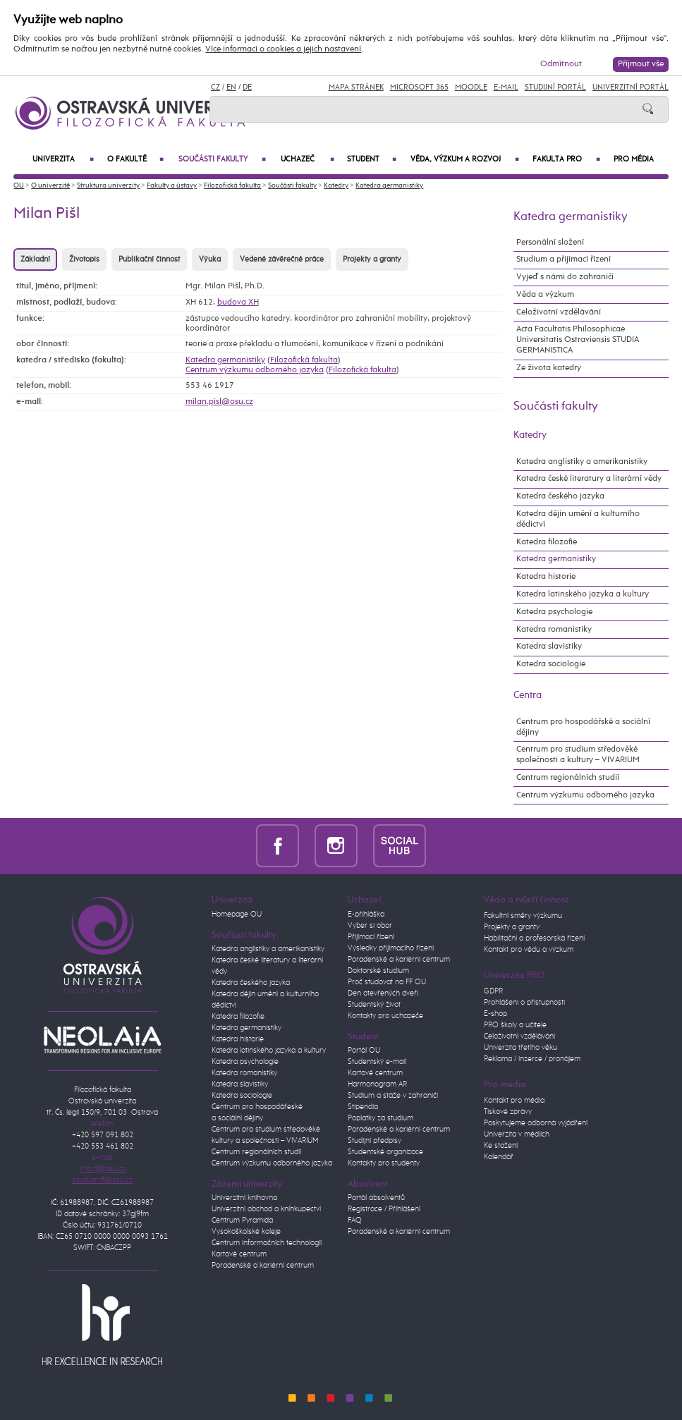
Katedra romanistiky (554, 629)
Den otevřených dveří (383, 993)
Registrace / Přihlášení (384, 1209)
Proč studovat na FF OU (387, 982)
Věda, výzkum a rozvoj (464, 160)
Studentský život (374, 1004)
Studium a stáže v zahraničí (393, 1095)
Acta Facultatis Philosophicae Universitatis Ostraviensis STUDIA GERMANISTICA (577, 340)
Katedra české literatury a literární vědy (589, 479)
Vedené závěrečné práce (282, 259)
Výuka (210, 259)
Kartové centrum (239, 1254)
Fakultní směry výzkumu (523, 915)
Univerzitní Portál (630, 87)
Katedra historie (546, 577)
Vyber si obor (370, 925)
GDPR (493, 991)
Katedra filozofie (546, 542)
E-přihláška (366, 914)
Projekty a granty (372, 259)
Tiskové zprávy (508, 1111)
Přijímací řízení (371, 937)
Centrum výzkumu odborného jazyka (254, 370)
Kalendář (498, 1157)
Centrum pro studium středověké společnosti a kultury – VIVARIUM (578, 754)
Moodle (471, 87)
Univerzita (63, 160)
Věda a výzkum (545, 294)
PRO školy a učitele (515, 1025)
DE (247, 87)
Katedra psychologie (554, 612)
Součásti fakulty (222, 160)
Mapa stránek (356, 87)
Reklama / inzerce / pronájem (532, 1059)
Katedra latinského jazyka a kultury (582, 594)
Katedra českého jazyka (560, 496)
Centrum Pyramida (242, 1220)
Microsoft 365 (419, 87)
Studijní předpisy (374, 1140)
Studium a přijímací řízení (563, 259)
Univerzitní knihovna (244, 1197)
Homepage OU (237, 914)
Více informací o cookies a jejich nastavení (283, 49)
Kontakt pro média (514, 1100)
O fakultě (135, 160)
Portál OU (364, 1050)
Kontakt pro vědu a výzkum (528, 949)
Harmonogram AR (377, 1084)
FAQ (355, 1220)
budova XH (238, 302)
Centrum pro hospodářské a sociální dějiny (583, 727)
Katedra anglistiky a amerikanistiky (581, 462)
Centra (527, 695)
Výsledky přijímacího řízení (391, 948)
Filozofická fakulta (232, 186)
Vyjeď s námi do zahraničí (565, 277)
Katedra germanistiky (389, 186)
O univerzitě (50, 186)
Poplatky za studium (380, 1118)
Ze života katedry (548, 368)
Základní (35, 259)
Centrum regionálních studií (567, 777)
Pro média (634, 159)
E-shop (495, 1013)
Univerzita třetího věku (520, 1047)
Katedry (336, 186)
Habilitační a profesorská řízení (534, 938)
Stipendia (363, 1106)
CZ (215, 87)
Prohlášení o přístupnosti (524, 1002)
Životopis (84, 259)
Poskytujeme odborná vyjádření (535, 1123)
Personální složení (550, 242)
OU (18, 186)
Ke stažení (501, 1145)
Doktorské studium (378, 970)
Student (371, 160)
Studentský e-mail (377, 1061)
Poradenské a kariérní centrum (263, 1265)
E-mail (506, 87)
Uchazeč (307, 160)
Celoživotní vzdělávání (558, 312)
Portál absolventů (376, 1197)
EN (231, 87)
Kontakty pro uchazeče (385, 1016)
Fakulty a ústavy (172, 186)
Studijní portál (555, 87)
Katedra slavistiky (549, 646)
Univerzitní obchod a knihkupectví (266, 1209)
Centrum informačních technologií (267, 1243)
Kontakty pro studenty (384, 1163)
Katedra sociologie (550, 664)
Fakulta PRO (565, 160)
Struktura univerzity (108, 186)
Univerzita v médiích (516, 1134)
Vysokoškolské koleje (246, 1231)
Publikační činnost (149, 259)
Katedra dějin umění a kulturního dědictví (578, 519)
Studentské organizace (385, 1152)
